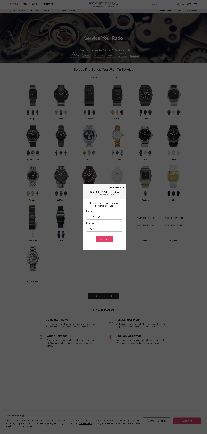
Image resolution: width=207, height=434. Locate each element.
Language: (91, 223)
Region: (89, 211)
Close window (116, 187)
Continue (104, 239)
